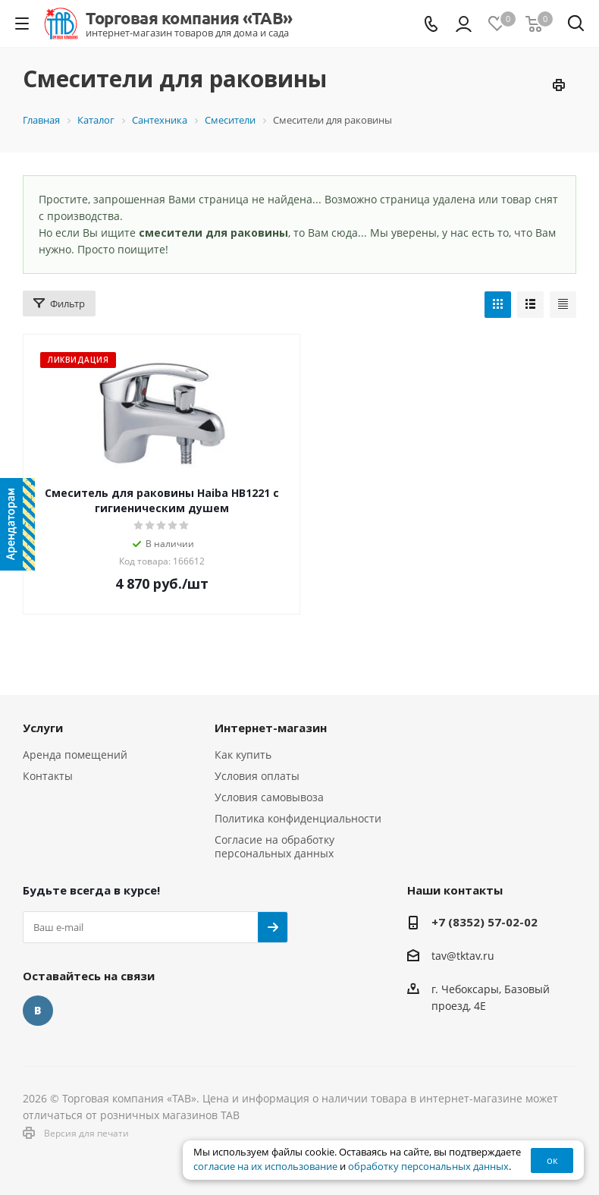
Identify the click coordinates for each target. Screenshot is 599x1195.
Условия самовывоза (269, 797)
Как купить (243, 754)
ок (552, 1160)
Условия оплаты (257, 776)
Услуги (43, 727)
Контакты (48, 776)
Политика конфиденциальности (298, 818)
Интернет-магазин (271, 727)
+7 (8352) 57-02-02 (484, 921)
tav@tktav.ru (462, 955)
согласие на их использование (265, 1166)
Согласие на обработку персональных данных (274, 846)
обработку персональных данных (428, 1166)
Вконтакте (38, 1010)
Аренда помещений (75, 754)
